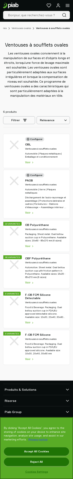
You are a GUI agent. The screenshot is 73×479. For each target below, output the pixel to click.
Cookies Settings (36, 471)
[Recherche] (65, 15)
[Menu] (67, 5)
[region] (36, 448)
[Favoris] (49, 5)
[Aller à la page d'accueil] (10, 5)
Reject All (36, 461)
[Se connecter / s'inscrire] (58, 5)
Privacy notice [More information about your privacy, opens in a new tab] (37, 439)
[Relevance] (53, 120)
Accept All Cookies (36, 451)
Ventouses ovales (21, 28)
